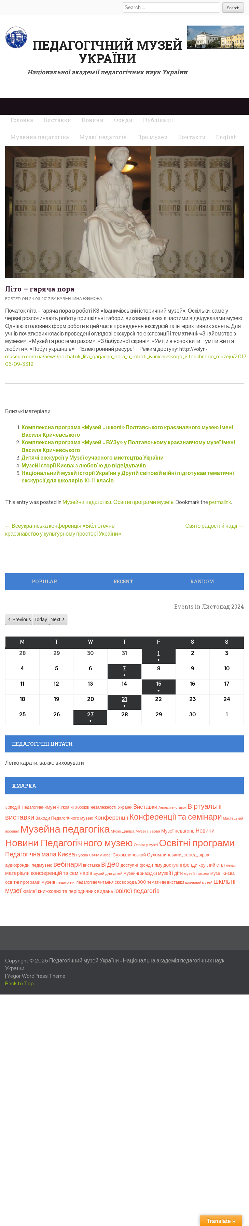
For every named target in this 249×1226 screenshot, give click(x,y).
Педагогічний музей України (107, 52)
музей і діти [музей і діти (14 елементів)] (170, 873)
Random (202, 581)
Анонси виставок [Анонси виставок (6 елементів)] (172, 807)
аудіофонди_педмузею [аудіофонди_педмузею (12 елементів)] (28, 865)
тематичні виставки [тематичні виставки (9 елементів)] (165, 882)
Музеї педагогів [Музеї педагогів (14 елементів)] (178, 831)
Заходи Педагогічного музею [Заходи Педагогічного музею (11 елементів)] (64, 818)
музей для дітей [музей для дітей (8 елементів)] (107, 873)
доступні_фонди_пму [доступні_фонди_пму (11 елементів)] (141, 865)
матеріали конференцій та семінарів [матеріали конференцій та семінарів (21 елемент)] (48, 873)
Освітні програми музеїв (143, 502)
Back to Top (19, 983)
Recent (123, 581)
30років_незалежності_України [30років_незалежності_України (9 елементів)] (104, 807)
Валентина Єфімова (79, 298)
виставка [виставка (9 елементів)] (91, 865)
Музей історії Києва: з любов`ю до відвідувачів (84, 465)
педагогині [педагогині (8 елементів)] (65, 882)
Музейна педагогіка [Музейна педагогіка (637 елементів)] (65, 829)
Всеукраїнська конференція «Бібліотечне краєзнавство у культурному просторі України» (63, 529)
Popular (44, 581)
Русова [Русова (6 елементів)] (82, 855)
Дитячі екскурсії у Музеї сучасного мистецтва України (93, 457)
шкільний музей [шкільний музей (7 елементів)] (198, 882)
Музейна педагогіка (87, 502)
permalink (220, 502)
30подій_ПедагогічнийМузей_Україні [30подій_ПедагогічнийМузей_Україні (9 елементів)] (39, 807)
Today (40, 619)
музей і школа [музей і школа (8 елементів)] (196, 873)
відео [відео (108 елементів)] (110, 864)
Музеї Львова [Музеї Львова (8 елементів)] (148, 831)
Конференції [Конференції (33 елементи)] (111, 817)
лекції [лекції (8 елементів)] (231, 865)
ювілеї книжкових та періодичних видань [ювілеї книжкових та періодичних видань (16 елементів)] (68, 891)
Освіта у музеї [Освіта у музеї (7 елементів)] (146, 844)
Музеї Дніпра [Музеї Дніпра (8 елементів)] (123, 831)
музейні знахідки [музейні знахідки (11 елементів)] (140, 873)
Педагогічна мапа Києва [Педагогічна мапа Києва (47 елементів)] (40, 854)
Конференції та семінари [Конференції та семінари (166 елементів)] (175, 816)
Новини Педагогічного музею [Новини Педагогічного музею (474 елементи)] (69, 843)
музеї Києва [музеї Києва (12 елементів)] (222, 873)
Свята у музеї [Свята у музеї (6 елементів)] (100, 855)
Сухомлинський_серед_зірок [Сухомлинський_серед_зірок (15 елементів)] (178, 855)
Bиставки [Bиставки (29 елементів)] (145, 806)
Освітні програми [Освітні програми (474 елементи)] (197, 843)
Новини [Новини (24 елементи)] (205, 830)
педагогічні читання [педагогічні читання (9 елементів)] (95, 882)
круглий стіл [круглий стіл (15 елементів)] (211, 865)
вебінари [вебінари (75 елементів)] (67, 864)
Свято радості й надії (214, 525)
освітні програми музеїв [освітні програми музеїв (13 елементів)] (30, 882)
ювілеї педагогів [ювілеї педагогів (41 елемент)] (137, 891)
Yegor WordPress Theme (36, 976)
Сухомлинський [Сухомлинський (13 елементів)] (129, 855)
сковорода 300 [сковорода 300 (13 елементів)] (130, 882)
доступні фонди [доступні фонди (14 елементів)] (180, 865)
